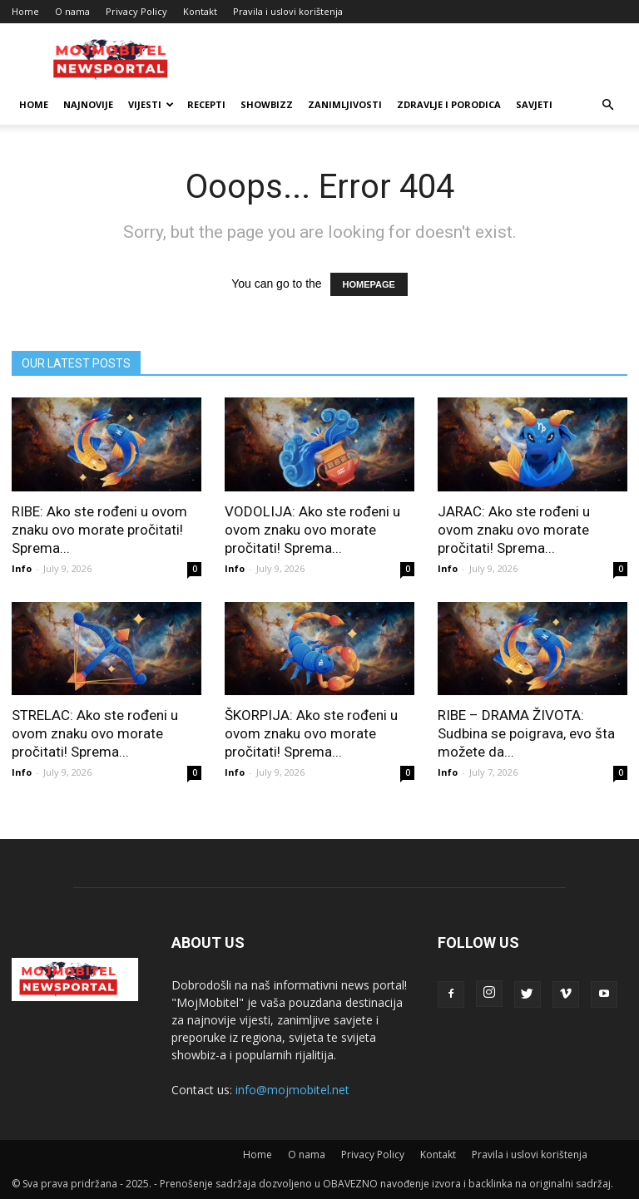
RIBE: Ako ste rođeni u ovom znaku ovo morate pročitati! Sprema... (99, 529)
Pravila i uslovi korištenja (288, 11)
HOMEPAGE (369, 284)
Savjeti (534, 104)
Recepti (206, 104)
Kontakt (200, 11)
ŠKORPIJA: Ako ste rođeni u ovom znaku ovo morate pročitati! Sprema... (311, 733)
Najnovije (88, 104)
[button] (607, 105)
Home (25, 11)
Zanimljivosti (345, 104)
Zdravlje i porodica (449, 104)
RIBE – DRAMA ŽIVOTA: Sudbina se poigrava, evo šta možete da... (526, 733)
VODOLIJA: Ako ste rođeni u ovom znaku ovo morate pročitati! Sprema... (312, 529)
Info (22, 568)
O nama (72, 11)
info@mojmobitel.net (292, 1090)
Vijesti (151, 104)
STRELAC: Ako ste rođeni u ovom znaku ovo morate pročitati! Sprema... (95, 733)
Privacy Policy (136, 11)
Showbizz (266, 104)
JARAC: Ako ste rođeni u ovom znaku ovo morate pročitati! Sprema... (514, 529)
